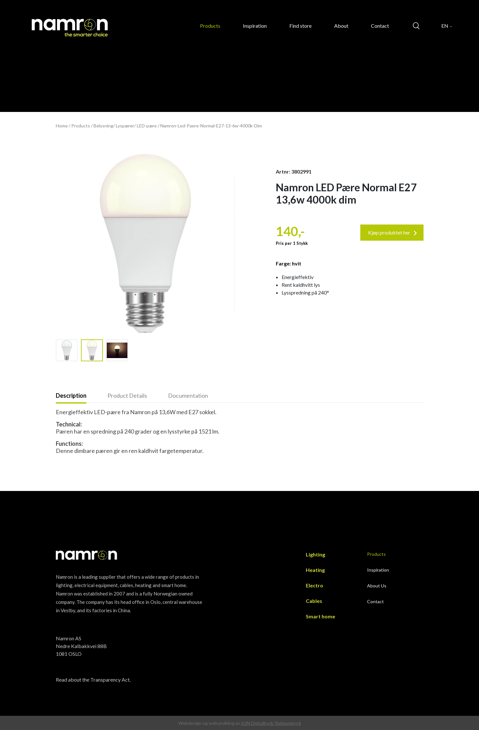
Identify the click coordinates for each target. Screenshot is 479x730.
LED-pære (147, 125)
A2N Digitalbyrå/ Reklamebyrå (271, 723)
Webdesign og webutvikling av (209, 723)
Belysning (103, 125)
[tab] (81, 396)
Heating (315, 570)
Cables (314, 601)
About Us (376, 585)
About (341, 26)
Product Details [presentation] (127, 395)
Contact (380, 26)
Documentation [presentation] (188, 395)
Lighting (315, 554)
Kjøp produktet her (392, 232)
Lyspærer (125, 125)
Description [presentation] (71, 395)
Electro (314, 585)
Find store (300, 26)
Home (62, 125)
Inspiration (255, 26)
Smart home (320, 616)
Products (210, 26)
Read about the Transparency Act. (93, 679)
